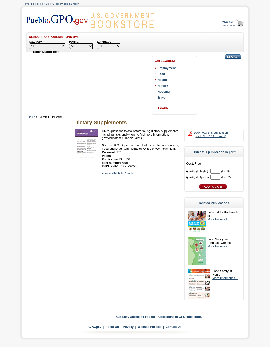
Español (163, 107)
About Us (112, 327)
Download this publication (211, 134)
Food (161, 74)
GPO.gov (94, 327)
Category (35, 41)
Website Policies (150, 327)
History (163, 85)
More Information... (220, 219)
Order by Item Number (65, 3)
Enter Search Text (46, 52)
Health (162, 80)
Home (26, 3)
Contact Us (174, 327)
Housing (164, 91)
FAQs (45, 3)
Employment (167, 68)
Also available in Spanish (118, 173)
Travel (162, 97)
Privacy (128, 327)
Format (74, 41)
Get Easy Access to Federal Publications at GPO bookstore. (159, 316)
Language (104, 41)
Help (36, 3)
